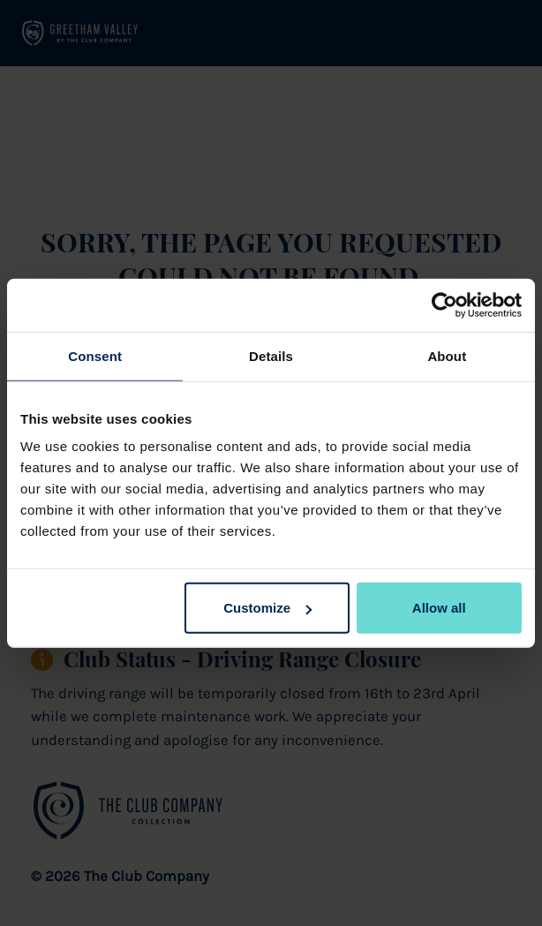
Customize (267, 607)
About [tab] (446, 355)
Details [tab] (271, 355)
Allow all (439, 607)
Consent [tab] (95, 355)
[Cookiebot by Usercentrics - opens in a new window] (444, 304)
